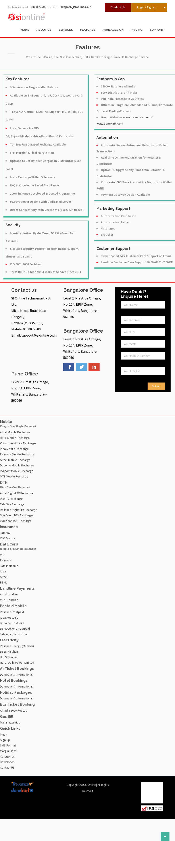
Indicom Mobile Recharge (16, 471)
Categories (7, 756)
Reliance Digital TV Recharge (18, 510)
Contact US (7, 767)
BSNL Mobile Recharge (15, 438)
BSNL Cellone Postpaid (15, 629)
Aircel (4, 577)
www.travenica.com (136, 117)
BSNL (3, 582)
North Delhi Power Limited (17, 663)
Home (25, 29)
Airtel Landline (9, 594)
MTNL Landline (9, 600)
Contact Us (118, 7)
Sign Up (5, 740)
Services (65, 29)
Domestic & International (16, 674)
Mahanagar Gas (10, 722)
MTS (2, 555)
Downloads (7, 762)
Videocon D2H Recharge (16, 521)
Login (3, 734)
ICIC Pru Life (7, 538)
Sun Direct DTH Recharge (16, 515)
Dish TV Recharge (11, 499)
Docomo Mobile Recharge (17, 465)
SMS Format (8, 745)
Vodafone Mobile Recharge (18, 443)
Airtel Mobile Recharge (15, 432)
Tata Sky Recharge (12, 504)
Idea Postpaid (9, 617)
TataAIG (5, 533)
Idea (3, 571)
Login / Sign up (146, 7)
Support (157, 29)
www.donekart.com (109, 123)
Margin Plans (8, 751)
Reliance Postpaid (12, 612)
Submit (156, 386)
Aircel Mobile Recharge (15, 460)
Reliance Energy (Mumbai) (17, 646)
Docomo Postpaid (12, 623)
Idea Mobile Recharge (14, 449)
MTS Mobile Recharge (14, 476)
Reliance (5, 560)
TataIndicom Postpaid (14, 634)
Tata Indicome (9, 566)
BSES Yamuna (8, 657)
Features (87, 29)
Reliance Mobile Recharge (17, 454)
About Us (43, 29)
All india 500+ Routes (13, 710)
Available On (113, 29)
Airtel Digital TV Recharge (16, 493)
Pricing (136, 29)
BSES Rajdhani (9, 651)
